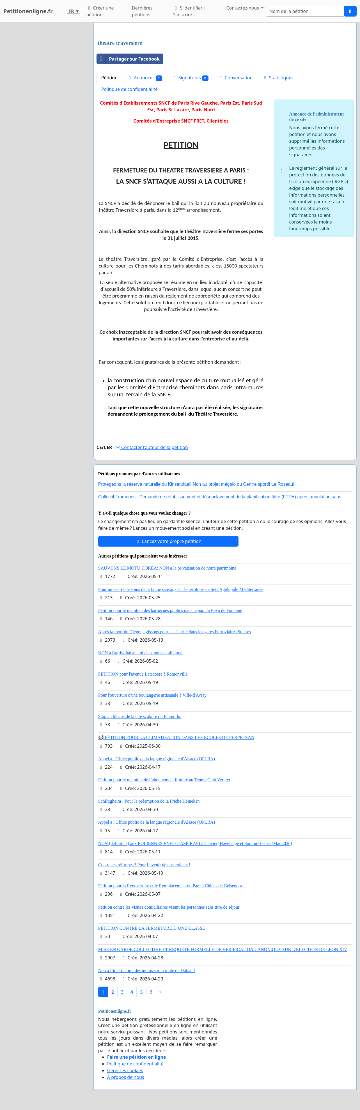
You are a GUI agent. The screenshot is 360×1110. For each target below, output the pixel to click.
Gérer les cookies (125, 1070)
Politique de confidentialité (129, 89)
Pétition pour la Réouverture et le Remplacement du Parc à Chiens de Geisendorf (171, 885)
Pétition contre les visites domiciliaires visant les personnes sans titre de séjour (168, 907)
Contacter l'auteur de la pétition (152, 447)
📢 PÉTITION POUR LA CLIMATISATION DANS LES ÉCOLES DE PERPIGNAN (176, 737)
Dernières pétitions (142, 11)
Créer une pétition (100, 11)
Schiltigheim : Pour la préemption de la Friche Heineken (149, 801)
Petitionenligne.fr (28, 11)
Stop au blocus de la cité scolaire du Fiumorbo (140, 716)
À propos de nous (125, 1077)
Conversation (235, 78)
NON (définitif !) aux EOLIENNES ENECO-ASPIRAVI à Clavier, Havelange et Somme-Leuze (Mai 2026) (195, 843)
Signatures (190, 78)
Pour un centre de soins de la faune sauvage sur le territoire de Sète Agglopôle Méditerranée (180, 589)
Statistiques (277, 78)
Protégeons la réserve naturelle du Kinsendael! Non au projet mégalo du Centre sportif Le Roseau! (196, 484)
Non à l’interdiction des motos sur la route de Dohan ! (146, 970)
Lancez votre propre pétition (168, 541)
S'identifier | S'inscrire (189, 11)
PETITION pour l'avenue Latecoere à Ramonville (143, 674)
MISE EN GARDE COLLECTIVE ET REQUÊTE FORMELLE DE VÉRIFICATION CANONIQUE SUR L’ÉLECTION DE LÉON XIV (222, 949)
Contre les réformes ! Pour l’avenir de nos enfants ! (144, 864)
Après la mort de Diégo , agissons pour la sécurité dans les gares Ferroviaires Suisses (174, 631)
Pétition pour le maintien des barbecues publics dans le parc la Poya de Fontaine (170, 610)
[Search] (305, 11)
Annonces (144, 78)
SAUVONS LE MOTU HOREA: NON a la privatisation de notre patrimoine (167, 568)
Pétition (109, 78)
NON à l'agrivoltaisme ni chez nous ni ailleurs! (140, 652)
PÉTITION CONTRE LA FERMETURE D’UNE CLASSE (151, 928)
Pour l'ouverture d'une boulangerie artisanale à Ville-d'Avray (152, 695)
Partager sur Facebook (128, 59)
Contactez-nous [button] (243, 8)
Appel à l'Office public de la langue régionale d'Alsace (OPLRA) (156, 758)
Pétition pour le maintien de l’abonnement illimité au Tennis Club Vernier (164, 779)
